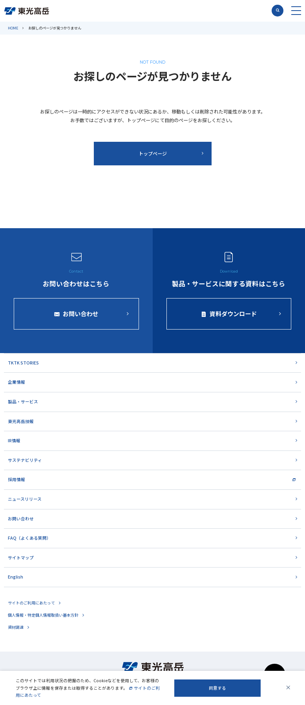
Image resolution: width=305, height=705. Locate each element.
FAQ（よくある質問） (29, 538)
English (15, 577)
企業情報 (16, 382)
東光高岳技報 (21, 421)
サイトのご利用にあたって (31, 603)
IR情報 (14, 440)
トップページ (153, 153)
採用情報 (16, 479)
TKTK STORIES (23, 363)
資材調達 (16, 627)
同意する (217, 688)
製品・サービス (23, 402)
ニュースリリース (25, 499)
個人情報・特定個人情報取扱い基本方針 (43, 615)
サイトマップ (21, 557)
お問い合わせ (21, 519)
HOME (13, 28)
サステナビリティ (25, 460)
